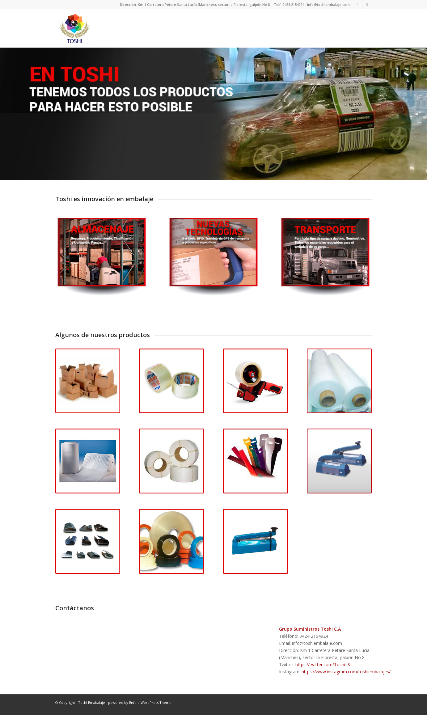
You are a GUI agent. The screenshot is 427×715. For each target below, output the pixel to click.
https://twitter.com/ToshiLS (322, 668)
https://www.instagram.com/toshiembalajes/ (346, 675)
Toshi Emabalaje (91, 706)
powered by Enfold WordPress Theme (139, 706)
